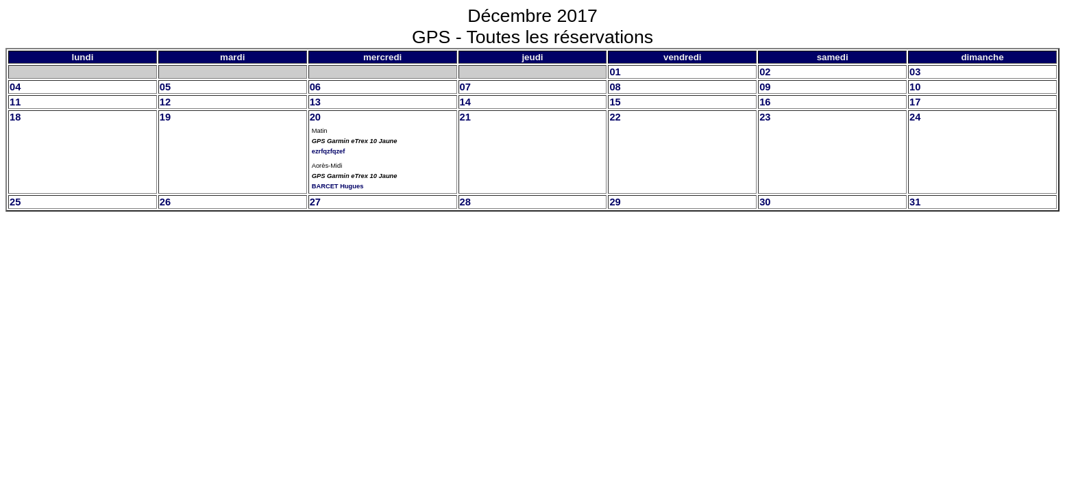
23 (764, 117)
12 (165, 102)
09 (764, 86)
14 (465, 102)
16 (764, 102)
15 (614, 102)
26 (165, 202)
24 (914, 117)
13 (315, 102)
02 (764, 71)
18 (15, 117)
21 (465, 117)
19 (165, 117)
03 (914, 71)
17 (914, 102)
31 (914, 202)
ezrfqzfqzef (328, 151)
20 (315, 117)
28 (465, 202)
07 (465, 86)
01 (614, 71)
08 (614, 86)
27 (315, 202)
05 (165, 86)
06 (315, 86)
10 (914, 86)
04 (15, 86)
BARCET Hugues (338, 186)
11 (15, 102)
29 (614, 202)
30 (764, 202)
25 (15, 202)
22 (614, 117)
